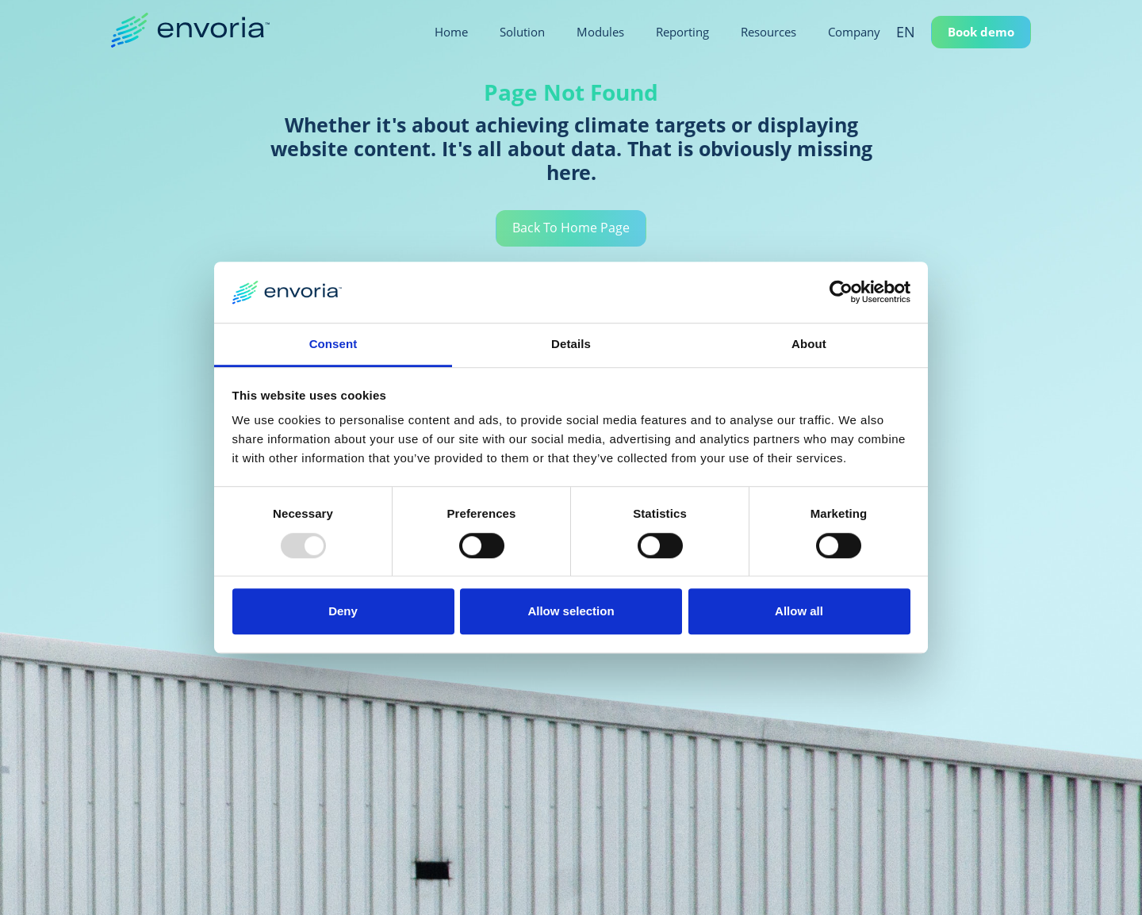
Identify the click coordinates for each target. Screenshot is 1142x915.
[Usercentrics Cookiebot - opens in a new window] (841, 292)
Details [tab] (571, 343)
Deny (343, 611)
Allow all (799, 611)
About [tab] (808, 343)
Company (854, 32)
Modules (600, 32)
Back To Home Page (571, 229)
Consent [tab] (333, 343)
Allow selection (570, 611)
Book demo (981, 32)
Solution (522, 32)
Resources (768, 32)
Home (451, 32)
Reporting (682, 32)
